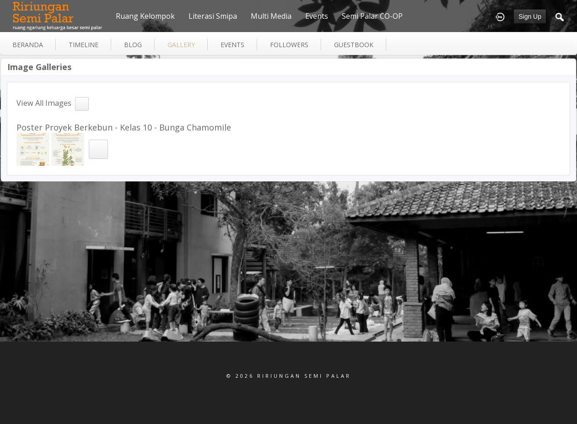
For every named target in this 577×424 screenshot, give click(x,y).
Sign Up (529, 16)
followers (289, 44)
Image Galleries (39, 66)
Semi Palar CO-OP (372, 16)
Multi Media (271, 16)
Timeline (83, 44)
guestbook (353, 44)
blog (133, 44)
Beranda (27, 44)
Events (316, 16)
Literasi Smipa (213, 16)
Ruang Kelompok (145, 16)
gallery (181, 44)
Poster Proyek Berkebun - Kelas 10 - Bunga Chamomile (123, 127)
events (232, 44)
